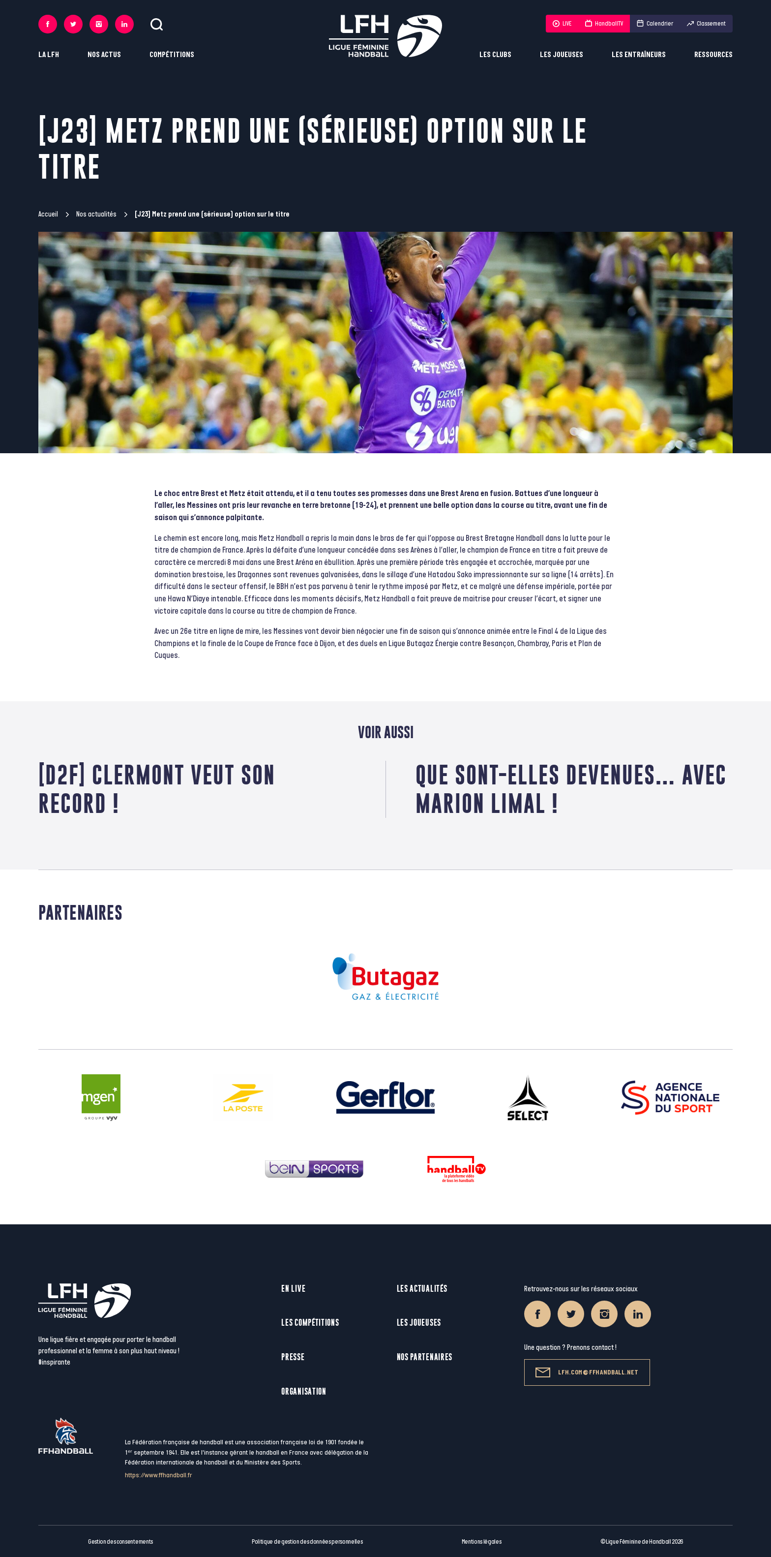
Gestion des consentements (120, 1542)
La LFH (48, 55)
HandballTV (604, 24)
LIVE (562, 24)
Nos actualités (96, 214)
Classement (706, 24)
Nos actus (104, 55)
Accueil (48, 214)
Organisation (303, 1391)
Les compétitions (310, 1322)
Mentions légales (482, 1542)
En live (293, 1288)
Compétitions (171, 55)
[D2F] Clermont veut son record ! (156, 789)
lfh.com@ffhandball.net (586, 1372)
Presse (292, 1357)
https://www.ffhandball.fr (158, 1475)
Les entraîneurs (639, 55)
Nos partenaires (425, 1357)
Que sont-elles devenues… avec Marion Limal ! (571, 789)
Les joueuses (561, 55)
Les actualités (422, 1288)
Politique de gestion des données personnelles (307, 1542)
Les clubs (495, 55)
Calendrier (655, 24)
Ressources (713, 55)
